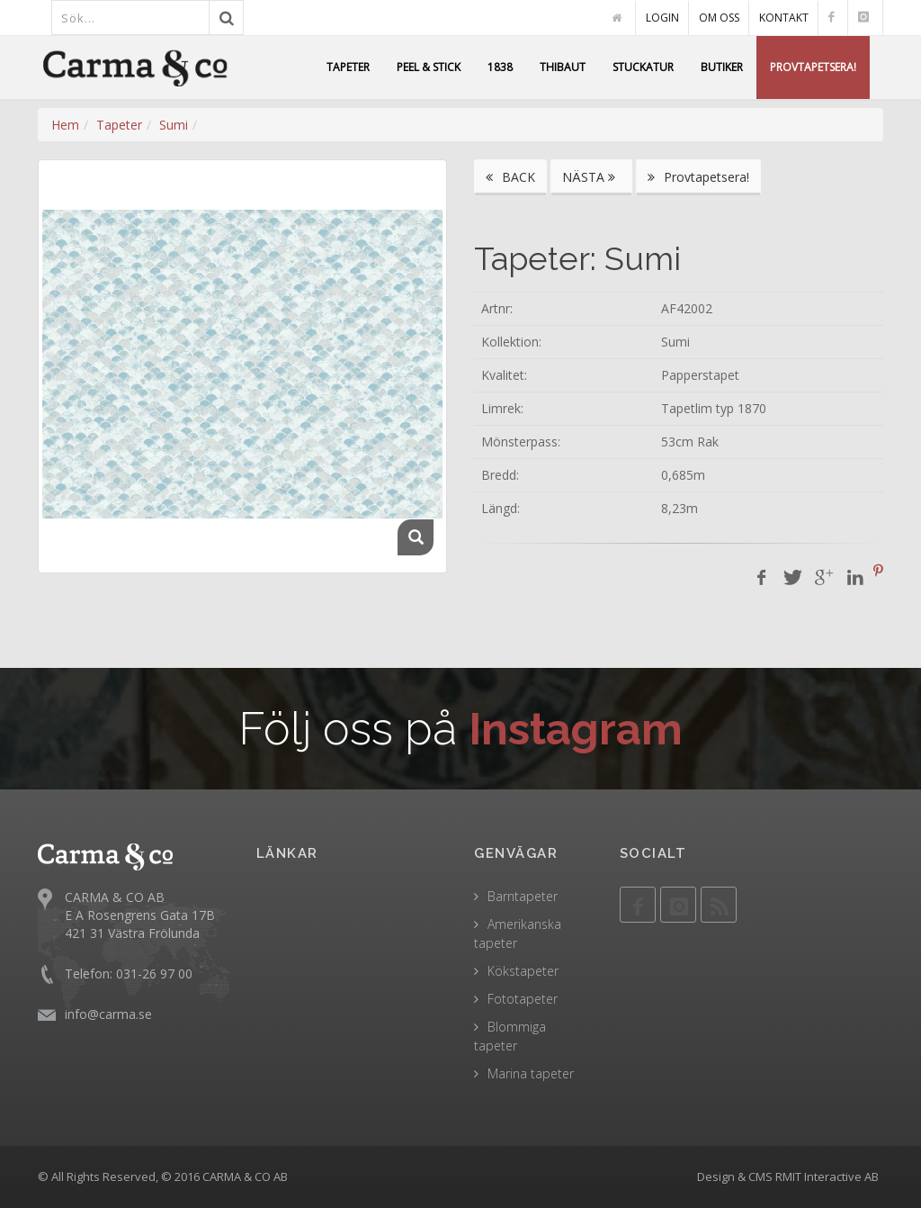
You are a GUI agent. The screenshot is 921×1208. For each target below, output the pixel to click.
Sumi (173, 124)
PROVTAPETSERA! (813, 67)
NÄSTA (591, 176)
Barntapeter (522, 896)
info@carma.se (108, 1014)
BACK (510, 176)
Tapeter (119, 124)
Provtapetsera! (698, 176)
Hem (65, 124)
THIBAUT (563, 67)
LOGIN (662, 17)
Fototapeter (522, 998)
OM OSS (719, 17)
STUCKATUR (643, 67)
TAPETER (348, 67)
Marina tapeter (530, 1073)
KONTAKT (784, 17)
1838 (500, 67)
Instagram (576, 728)
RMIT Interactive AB (827, 1176)
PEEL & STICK (428, 67)
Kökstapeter (523, 970)
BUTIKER (722, 67)
